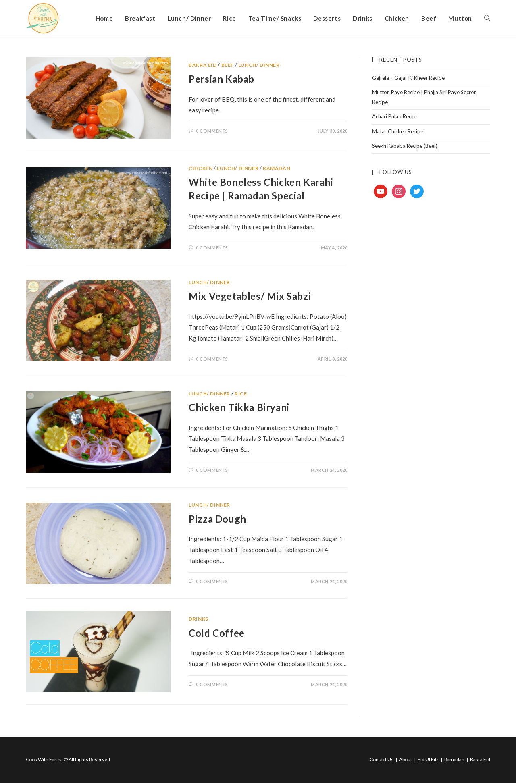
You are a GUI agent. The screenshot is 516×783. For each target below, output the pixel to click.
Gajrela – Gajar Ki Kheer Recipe (408, 78)
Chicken (200, 168)
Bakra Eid (202, 65)
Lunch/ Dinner (259, 65)
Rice (241, 393)
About (405, 759)
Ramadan (276, 168)
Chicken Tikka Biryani (239, 407)
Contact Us (381, 759)
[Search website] (487, 18)
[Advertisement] (431, 337)
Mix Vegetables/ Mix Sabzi (250, 296)
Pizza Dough (217, 519)
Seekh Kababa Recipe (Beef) (404, 146)
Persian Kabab (221, 79)
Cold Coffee (217, 633)
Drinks (198, 619)
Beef (227, 65)
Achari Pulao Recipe (395, 116)
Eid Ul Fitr (428, 759)
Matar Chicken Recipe (397, 131)
